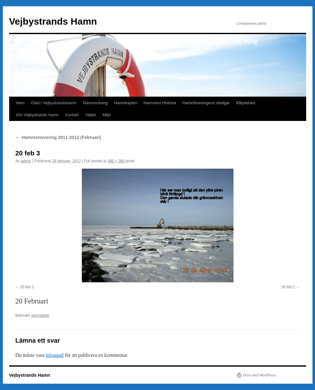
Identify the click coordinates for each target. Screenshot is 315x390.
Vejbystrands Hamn (53, 21)
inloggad (55, 355)
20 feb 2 (27, 287)
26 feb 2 (288, 287)
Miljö (106, 114)
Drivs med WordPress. (260, 375)
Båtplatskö (245, 102)
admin (26, 161)
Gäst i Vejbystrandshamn (54, 102)
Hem (20, 102)
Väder (90, 114)
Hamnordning (95, 102)
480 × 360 (116, 161)
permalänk (40, 315)
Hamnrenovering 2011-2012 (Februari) (58, 137)
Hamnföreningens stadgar (206, 102)
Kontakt (72, 114)
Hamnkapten (125, 102)
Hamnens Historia (159, 102)
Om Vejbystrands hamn (37, 114)
